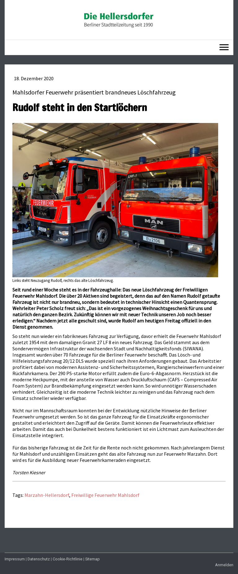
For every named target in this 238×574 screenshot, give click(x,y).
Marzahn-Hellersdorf (46, 495)
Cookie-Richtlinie (67, 559)
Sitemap (92, 559)
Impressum (15, 559)
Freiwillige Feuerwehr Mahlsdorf (105, 495)
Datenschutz (39, 559)
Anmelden (224, 565)
